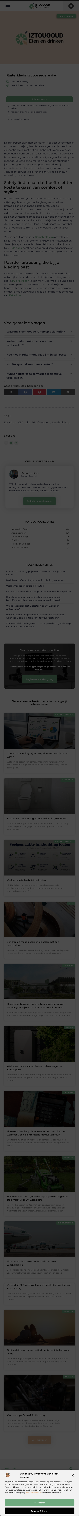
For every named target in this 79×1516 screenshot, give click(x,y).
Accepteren (39, 1502)
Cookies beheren (39, 1511)
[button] (72, 1475)
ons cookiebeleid (33, 1492)
